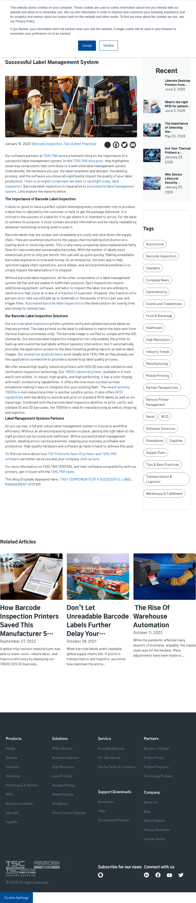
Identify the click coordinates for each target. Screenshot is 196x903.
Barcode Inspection (47, 143)
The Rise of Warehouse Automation (151, 617)
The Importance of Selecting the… (176, 127)
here (95, 459)
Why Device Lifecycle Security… (173, 178)
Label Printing (61, 776)
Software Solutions (160, 428)
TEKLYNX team (62, 471)
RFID (164, 416)
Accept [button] (87, 45)
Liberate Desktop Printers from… (177, 82)
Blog (147, 811)
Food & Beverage (159, 315)
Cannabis (153, 268)
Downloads (106, 801)
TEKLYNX (50, 155)
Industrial (12, 766)
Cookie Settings (16, 897)
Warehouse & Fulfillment (164, 493)
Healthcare (154, 327)
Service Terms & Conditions (117, 766)
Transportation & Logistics (159, 479)
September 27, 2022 (18, 641)
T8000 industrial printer (83, 371)
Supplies (176, 440)
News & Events (154, 820)
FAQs (102, 811)
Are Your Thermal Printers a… (178, 150)
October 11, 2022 (148, 632)
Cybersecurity (156, 291)
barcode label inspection (30, 323)
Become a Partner (156, 748)
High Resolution (158, 339)
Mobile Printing (157, 375)
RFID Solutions (62, 748)
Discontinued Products (114, 820)
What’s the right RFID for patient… (178, 104)
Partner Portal (154, 757)
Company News (157, 280)
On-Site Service (109, 757)
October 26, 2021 (81, 641)
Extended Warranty (111, 748)
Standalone (154, 440)
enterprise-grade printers (43, 354)
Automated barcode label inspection (53, 303)
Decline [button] (108, 45)
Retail (150, 416)
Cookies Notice (154, 839)
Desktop (11, 757)
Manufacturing (157, 363)
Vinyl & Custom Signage (68, 812)
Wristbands (60, 803)
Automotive (155, 244)
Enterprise (13, 776)
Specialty (12, 812)
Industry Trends (158, 351)
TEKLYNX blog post (88, 160)
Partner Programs (156, 766)
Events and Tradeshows (164, 303)
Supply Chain (155, 452)
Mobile (10, 748)
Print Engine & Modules (22, 785)
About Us (150, 802)
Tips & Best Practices (79, 143)
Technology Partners (158, 776)
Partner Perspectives (162, 387)
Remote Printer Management (157, 402)
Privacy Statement (156, 829)
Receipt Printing (63, 785)
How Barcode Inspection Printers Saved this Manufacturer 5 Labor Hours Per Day (31, 622)
